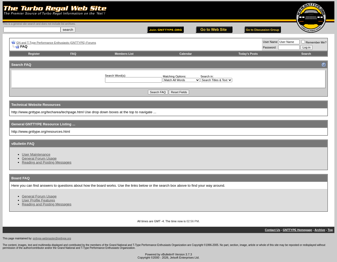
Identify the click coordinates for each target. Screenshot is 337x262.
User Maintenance (36, 154)
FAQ (73, 53)
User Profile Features (38, 200)
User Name (270, 41)
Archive (320, 229)
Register (34, 53)
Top (330, 229)
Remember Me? (313, 42)
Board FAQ (20, 178)
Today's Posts (248, 53)
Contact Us (272, 229)
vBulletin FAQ (22, 144)
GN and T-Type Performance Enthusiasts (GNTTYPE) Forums (56, 42)
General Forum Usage (39, 158)
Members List (124, 53)
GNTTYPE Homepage (297, 229)
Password (269, 47)
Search (306, 53)
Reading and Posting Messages (46, 162)
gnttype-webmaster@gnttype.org (52, 238)
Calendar (185, 53)
